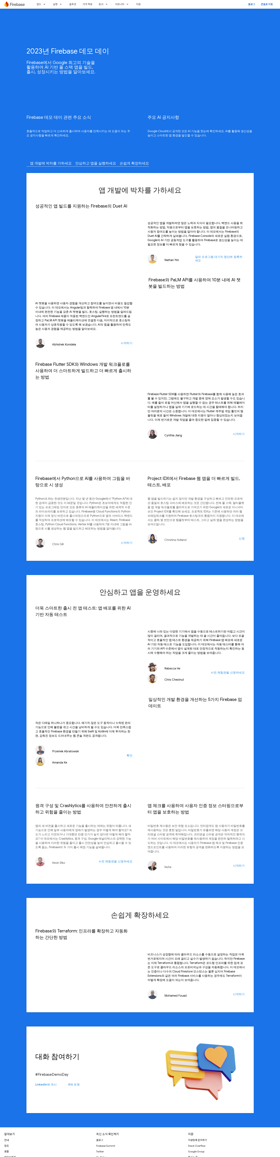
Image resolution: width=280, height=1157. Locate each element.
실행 (55, 4)
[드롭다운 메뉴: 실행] (62, 4)
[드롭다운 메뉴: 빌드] (45, 4)
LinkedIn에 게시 (46, 1084)
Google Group (196, 1151)
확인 (129, 755)
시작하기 (126, 343)
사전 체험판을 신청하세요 (228, 672)
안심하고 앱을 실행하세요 (95, 163)
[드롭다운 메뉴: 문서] (107, 4)
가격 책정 (87, 4)
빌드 (39, 4)
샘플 (6, 1151)
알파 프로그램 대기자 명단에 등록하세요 (219, 258)
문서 (101, 4)
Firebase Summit (105, 1145)
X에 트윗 (74, 1084)
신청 (242, 538)
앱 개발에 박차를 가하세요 (51, 163)
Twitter (100, 1151)
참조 (6, 1145)
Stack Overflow (196, 1145)
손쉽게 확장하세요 (134, 163)
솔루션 (72, 4)
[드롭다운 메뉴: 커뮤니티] (128, 4)
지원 (138, 4)
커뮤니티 (119, 4)
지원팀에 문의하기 (197, 1140)
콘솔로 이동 (267, 4)
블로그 (251, 4)
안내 (6, 1140)
